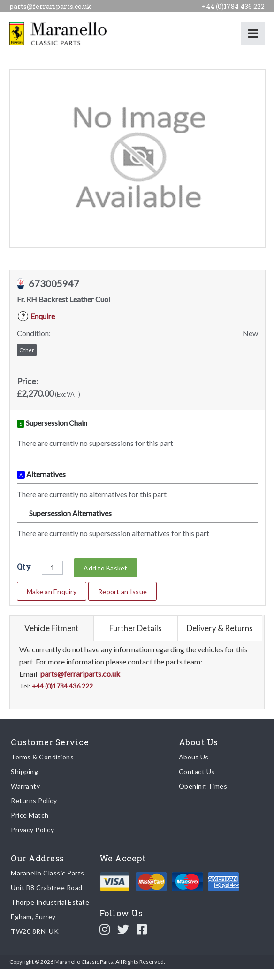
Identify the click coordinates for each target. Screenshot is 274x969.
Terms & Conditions (42, 757)
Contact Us (197, 771)
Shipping (24, 771)
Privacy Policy (32, 830)
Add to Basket (105, 568)
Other (26, 350)
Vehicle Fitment (51, 628)
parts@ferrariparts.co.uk (50, 6)
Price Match (30, 815)
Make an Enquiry (51, 591)
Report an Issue (122, 591)
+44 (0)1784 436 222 (233, 6)
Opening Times (203, 786)
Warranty (25, 786)
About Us (194, 757)
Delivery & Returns (220, 628)
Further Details (135, 628)
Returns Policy (34, 801)
